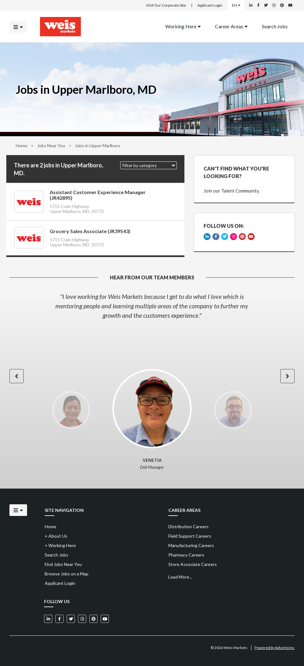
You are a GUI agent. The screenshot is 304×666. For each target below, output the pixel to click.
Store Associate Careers (192, 564)
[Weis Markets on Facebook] (258, 5)
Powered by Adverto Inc (275, 647)
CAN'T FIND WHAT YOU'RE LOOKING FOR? (236, 172)
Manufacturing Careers (191, 545)
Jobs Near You (51, 145)
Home (21, 145)
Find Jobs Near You (63, 564)
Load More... (180, 576)
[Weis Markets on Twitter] (266, 5)
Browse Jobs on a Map (66, 573)
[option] (152, 306)
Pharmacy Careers (186, 554)
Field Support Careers (189, 536)
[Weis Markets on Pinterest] (282, 5)
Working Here (183, 26)
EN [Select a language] (236, 5)
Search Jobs (275, 26)
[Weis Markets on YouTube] (290, 5)
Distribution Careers (188, 526)
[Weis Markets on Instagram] (274, 5)
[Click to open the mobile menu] (18, 26)
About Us (56, 536)
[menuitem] (183, 26)
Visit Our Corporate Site (166, 5)
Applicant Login (209, 5)
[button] (148, 165)
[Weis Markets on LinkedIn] (251, 5)
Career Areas (231, 26)
